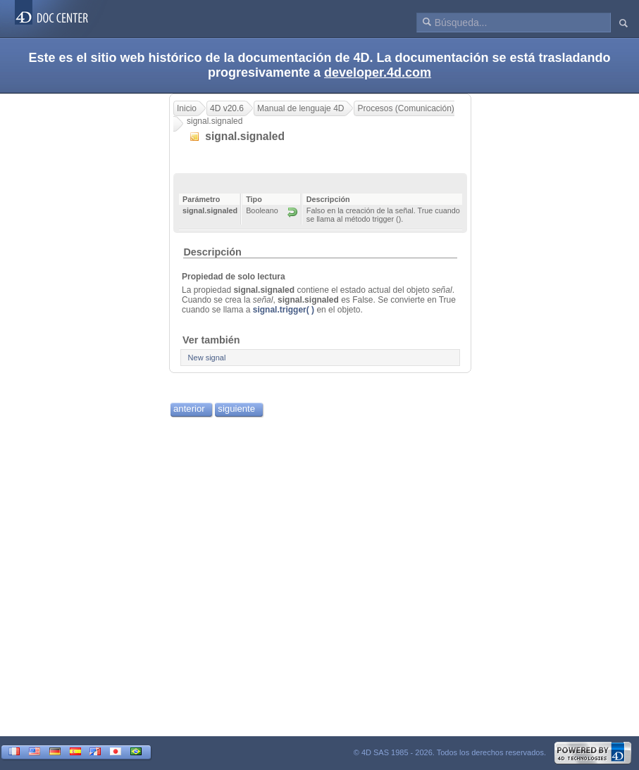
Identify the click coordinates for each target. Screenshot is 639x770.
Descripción (212, 252)
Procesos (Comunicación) (405, 108)
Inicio (187, 108)
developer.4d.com (377, 72)
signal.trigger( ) (283, 310)
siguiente (236, 408)
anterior (189, 408)
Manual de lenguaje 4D (300, 108)
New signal (207, 357)
